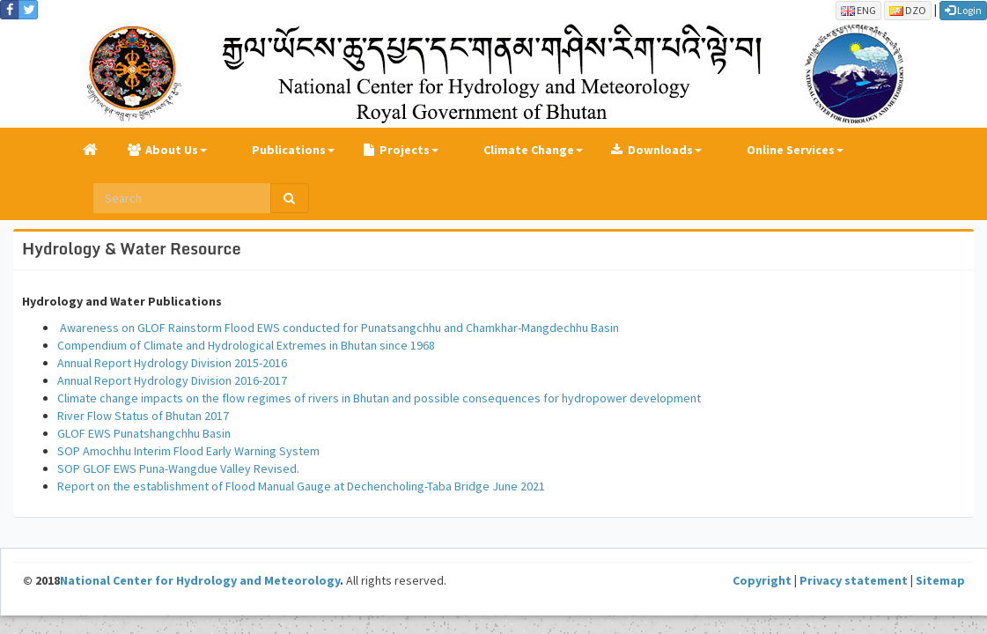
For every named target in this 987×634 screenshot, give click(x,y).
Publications (289, 150)
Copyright (762, 580)
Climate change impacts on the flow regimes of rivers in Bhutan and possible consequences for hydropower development (379, 398)
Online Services (791, 150)
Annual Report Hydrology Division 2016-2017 (173, 380)
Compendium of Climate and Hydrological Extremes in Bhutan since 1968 (246, 345)
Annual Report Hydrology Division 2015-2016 (172, 363)
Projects (404, 150)
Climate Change (528, 150)
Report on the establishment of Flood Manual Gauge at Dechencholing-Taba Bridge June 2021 (301, 486)
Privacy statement (853, 580)
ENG (858, 10)
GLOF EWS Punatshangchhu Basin (144, 433)
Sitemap (940, 580)
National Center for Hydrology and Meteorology (200, 580)
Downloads (660, 150)
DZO (907, 10)
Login (963, 10)
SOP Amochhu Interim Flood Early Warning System (188, 451)
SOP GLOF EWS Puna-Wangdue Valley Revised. (178, 468)
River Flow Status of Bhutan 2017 (143, 416)
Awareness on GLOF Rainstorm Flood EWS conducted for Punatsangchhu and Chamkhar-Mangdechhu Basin (338, 327)
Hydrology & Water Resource (131, 248)
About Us (171, 150)
